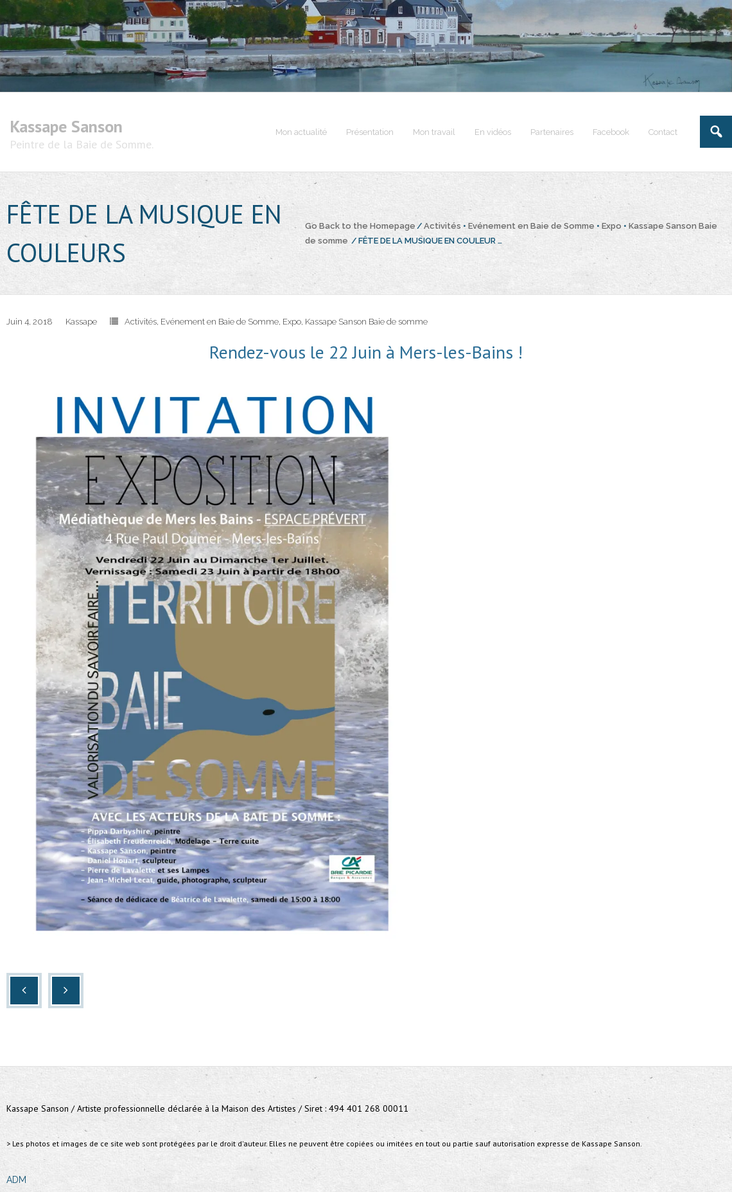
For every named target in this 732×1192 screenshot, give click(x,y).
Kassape (81, 321)
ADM (16, 1180)
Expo (612, 226)
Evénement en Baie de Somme (531, 226)
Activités (442, 226)
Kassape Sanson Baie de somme (366, 321)
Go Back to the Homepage (360, 226)
